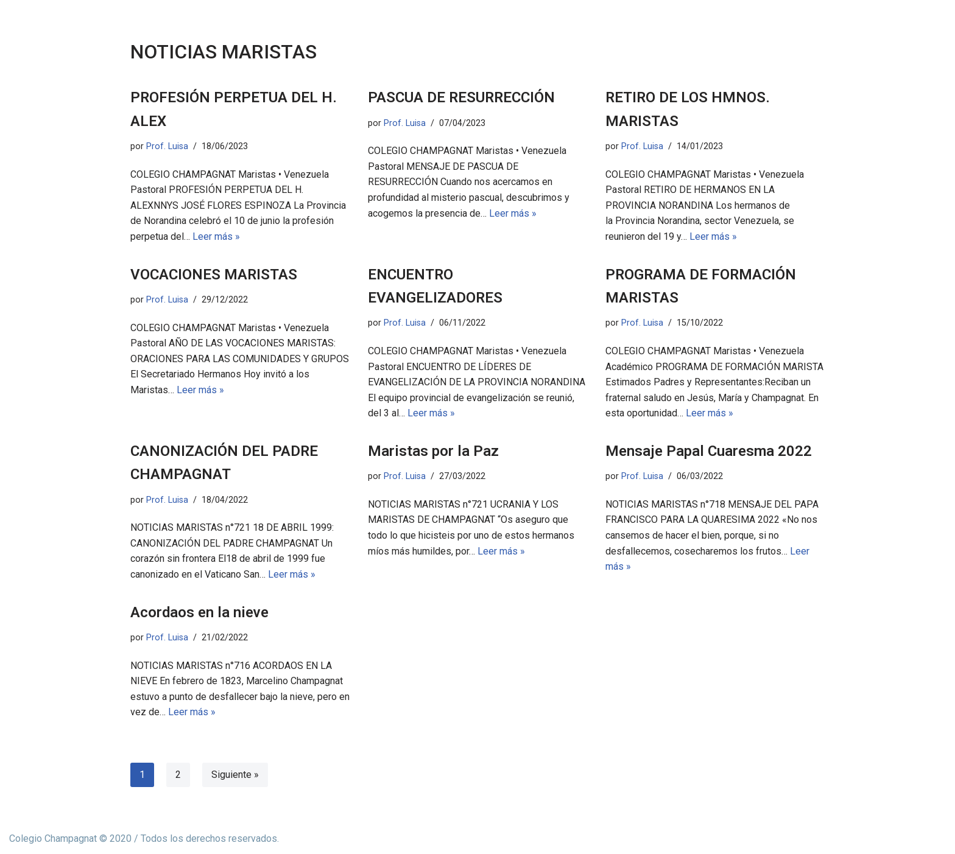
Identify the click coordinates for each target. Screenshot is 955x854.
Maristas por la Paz (433, 451)
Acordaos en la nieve (199, 612)
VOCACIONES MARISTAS (213, 274)
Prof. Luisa (167, 146)
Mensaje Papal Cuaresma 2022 (708, 451)
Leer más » (216, 236)
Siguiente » (235, 774)
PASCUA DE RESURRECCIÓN (461, 97)
